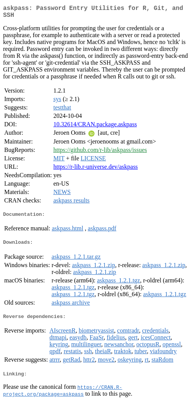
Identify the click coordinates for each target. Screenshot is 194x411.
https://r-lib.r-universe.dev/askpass (95, 169)
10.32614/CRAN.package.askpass (95, 127)
